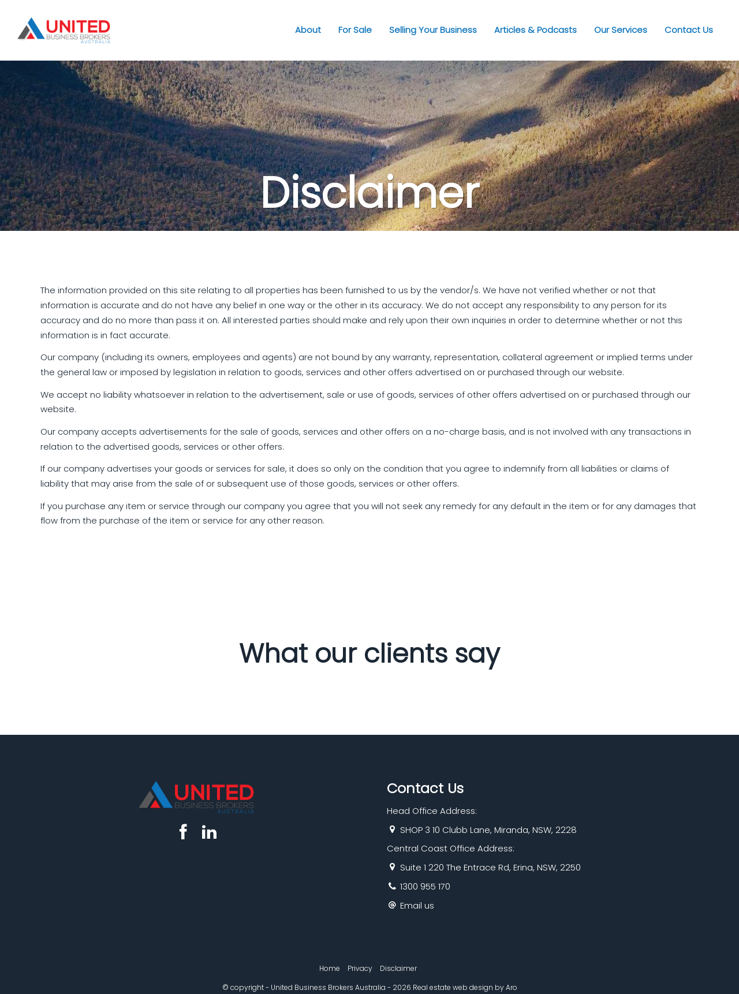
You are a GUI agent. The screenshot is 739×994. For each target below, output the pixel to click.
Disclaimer (398, 968)
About (308, 30)
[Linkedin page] (209, 833)
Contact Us (689, 30)
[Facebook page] (186, 833)
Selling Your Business (433, 30)
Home (329, 968)
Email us (417, 905)
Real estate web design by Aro (465, 987)
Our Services (620, 30)
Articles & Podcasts (535, 30)
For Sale (355, 30)
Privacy (360, 968)
